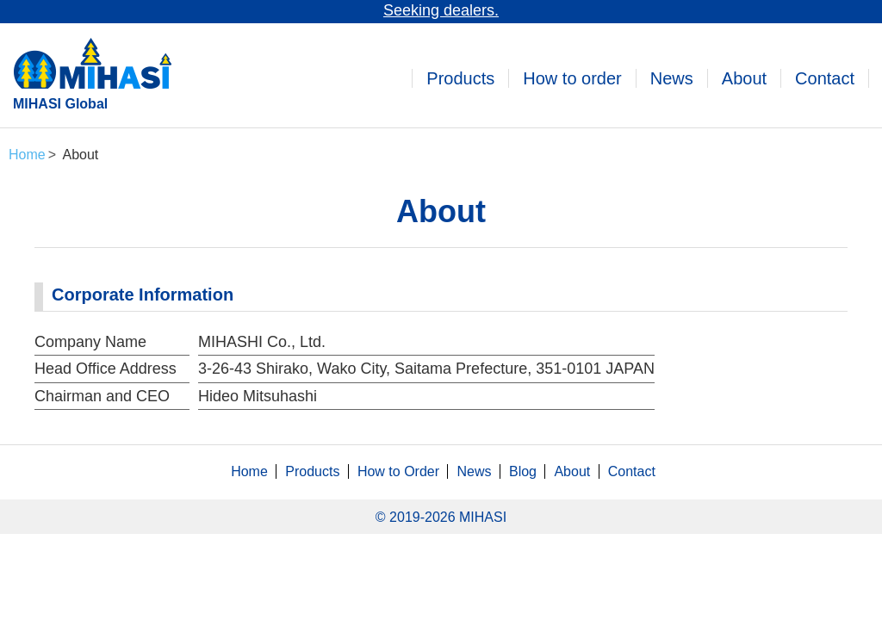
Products (460, 78)
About (744, 78)
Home (249, 471)
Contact (824, 78)
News (671, 78)
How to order (572, 78)
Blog (523, 471)
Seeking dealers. (441, 10)
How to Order (398, 471)
